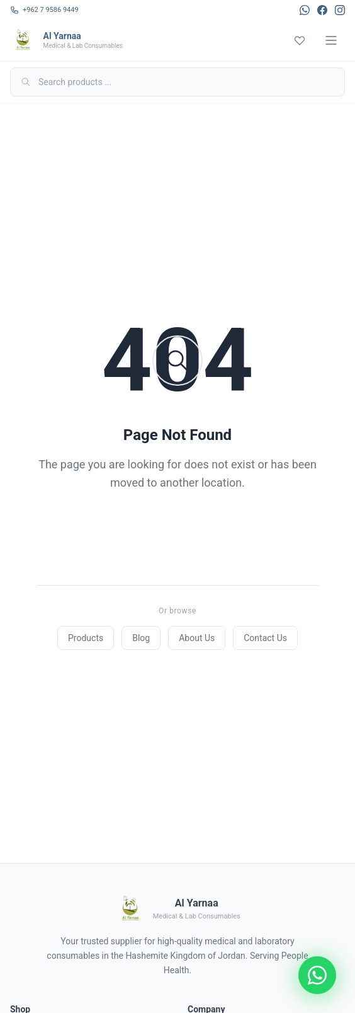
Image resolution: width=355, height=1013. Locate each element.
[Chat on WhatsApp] (317, 975)
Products (85, 638)
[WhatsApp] (305, 10)
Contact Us (265, 638)
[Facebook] (322, 10)
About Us (197, 638)
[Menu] (331, 40)
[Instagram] (340, 10)
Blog (141, 638)
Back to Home (177, 533)
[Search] (177, 81)
